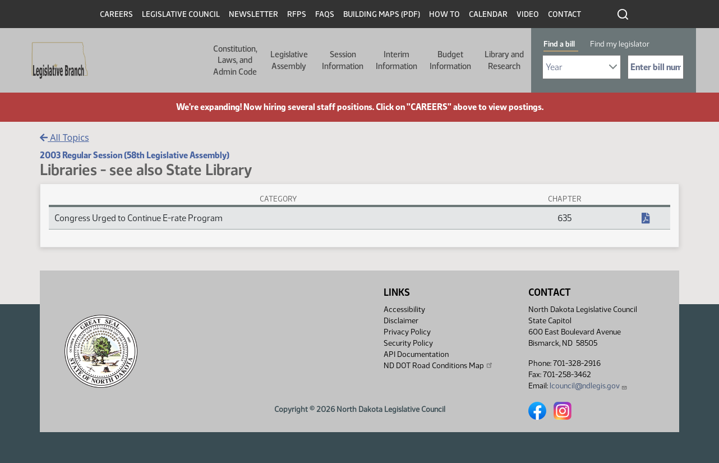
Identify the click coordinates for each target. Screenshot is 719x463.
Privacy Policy (407, 332)
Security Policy (408, 343)
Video (528, 14)
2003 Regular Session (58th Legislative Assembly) (134, 155)
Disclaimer (401, 321)
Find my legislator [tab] (619, 44)
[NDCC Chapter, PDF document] (645, 218)
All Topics (64, 137)
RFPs (296, 14)
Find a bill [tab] (559, 44)
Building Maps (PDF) (381, 14)
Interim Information (396, 60)
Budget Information (450, 60)
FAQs (324, 14)
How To (444, 14)
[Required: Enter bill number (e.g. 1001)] (656, 67)
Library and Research (504, 60)
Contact (564, 14)
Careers (116, 14)
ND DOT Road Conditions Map (439, 365)
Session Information (342, 60)
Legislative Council (181, 14)
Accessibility (404, 309)
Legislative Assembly (289, 60)
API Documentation (416, 354)
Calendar (488, 14)
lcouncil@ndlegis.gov (589, 386)
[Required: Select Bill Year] (581, 67)
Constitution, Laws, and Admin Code (235, 60)
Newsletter (253, 14)
